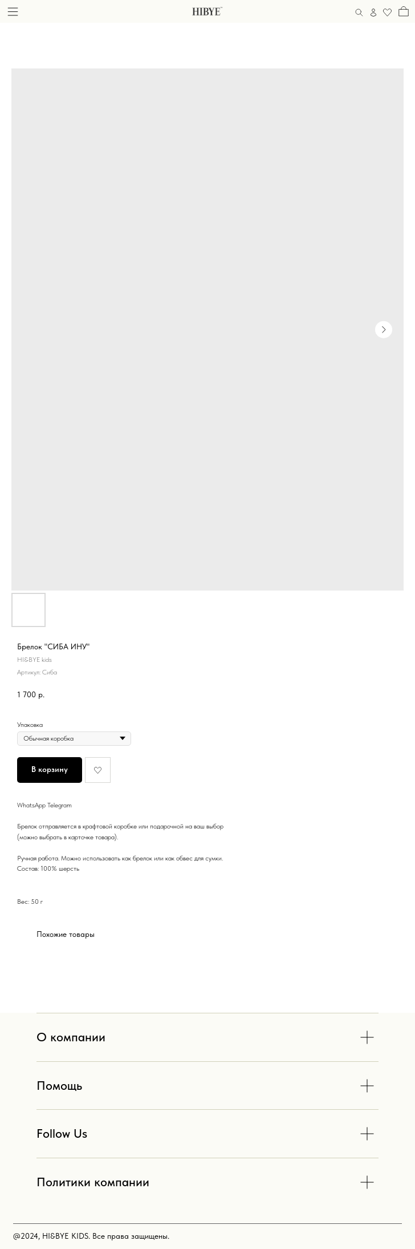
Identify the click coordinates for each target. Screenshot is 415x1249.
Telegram (59, 805)
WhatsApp (31, 805)
